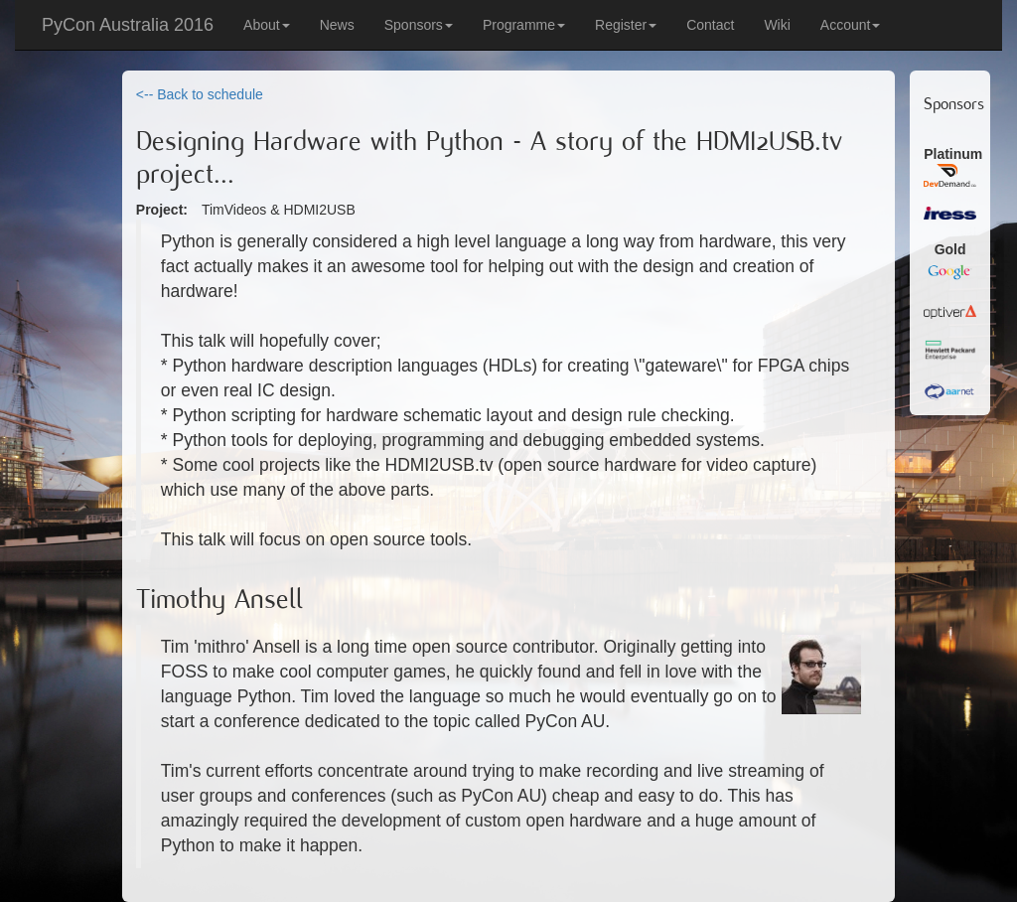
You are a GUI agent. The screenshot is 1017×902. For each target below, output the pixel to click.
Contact (710, 25)
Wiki (777, 25)
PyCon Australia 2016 (128, 25)
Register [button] (625, 25)
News (337, 25)
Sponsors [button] (418, 25)
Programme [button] (524, 25)
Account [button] (850, 25)
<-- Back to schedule (199, 94)
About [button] (266, 25)
